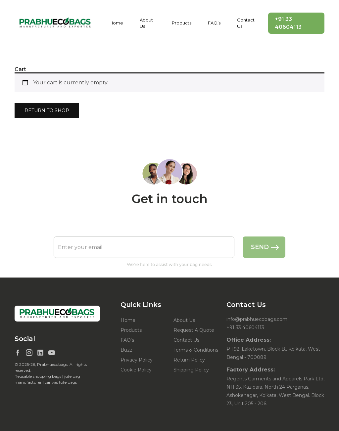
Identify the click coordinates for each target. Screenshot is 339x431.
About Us (146, 23)
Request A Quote (193, 330)
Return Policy (189, 360)
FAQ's (127, 340)
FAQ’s (214, 22)
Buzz (126, 350)
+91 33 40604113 (288, 23)
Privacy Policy (137, 360)
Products (181, 22)
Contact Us (246, 23)
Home (116, 22)
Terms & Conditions (195, 350)
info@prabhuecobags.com (256, 319)
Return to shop (46, 110)
